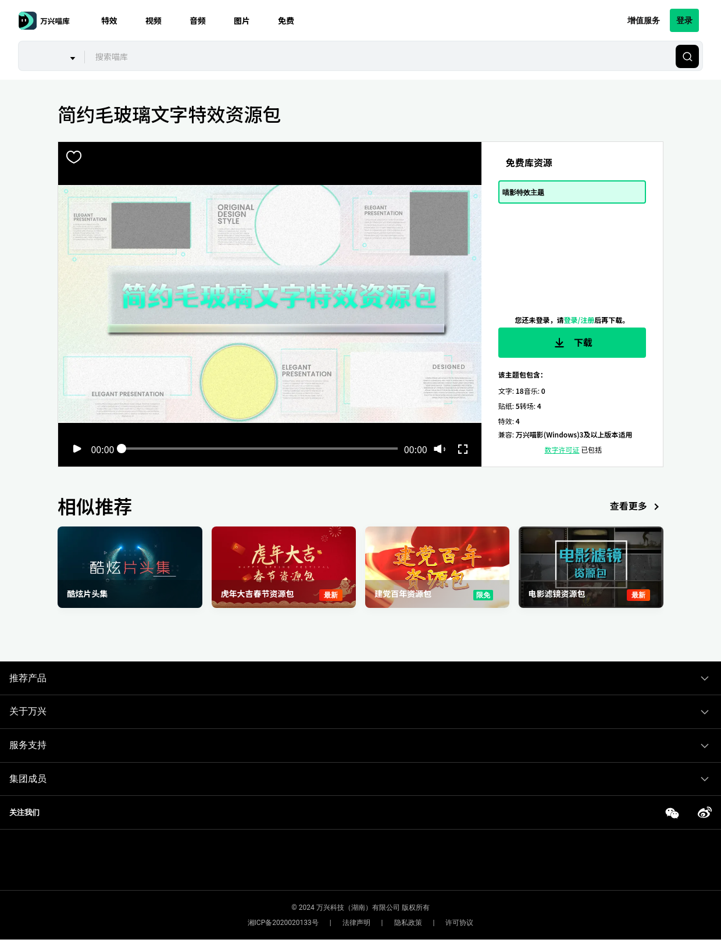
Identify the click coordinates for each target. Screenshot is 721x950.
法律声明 (356, 923)
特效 (109, 20)
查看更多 (636, 507)
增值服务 (643, 20)
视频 (153, 20)
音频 (198, 20)
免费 (286, 20)
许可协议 (459, 923)
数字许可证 (562, 449)
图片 (242, 20)
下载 (572, 342)
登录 (684, 20)
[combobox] (378, 56)
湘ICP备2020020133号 (283, 923)
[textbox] (378, 56)
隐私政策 (408, 923)
